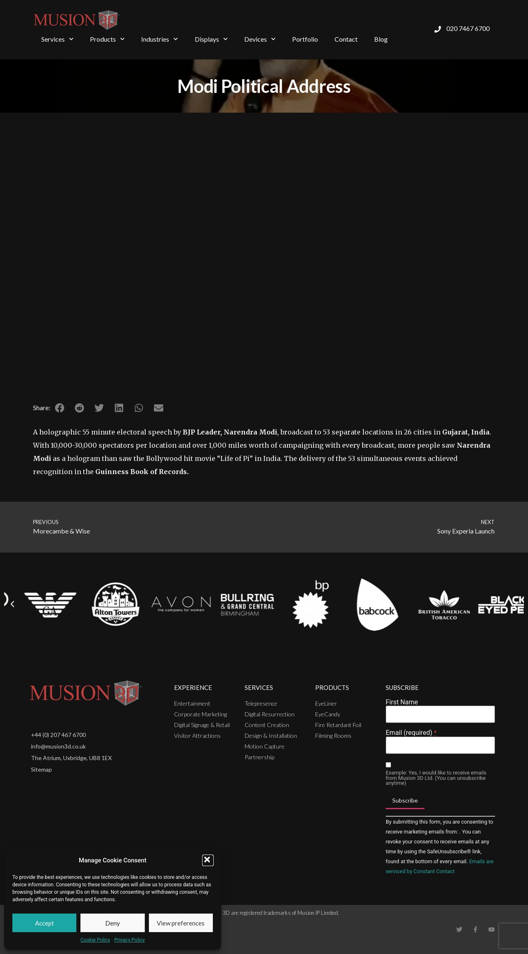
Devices (260, 39)
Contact (346, 39)
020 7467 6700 (468, 28)
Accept (44, 923)
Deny (112, 923)
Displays (211, 39)
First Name (402, 702)
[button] (208, 860)
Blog (381, 39)
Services (57, 39)
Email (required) (411, 733)
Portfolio (305, 39)
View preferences (181, 923)
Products (107, 39)
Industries (159, 39)
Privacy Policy (129, 940)
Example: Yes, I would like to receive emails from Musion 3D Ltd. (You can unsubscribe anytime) (436, 778)
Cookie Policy (95, 940)
